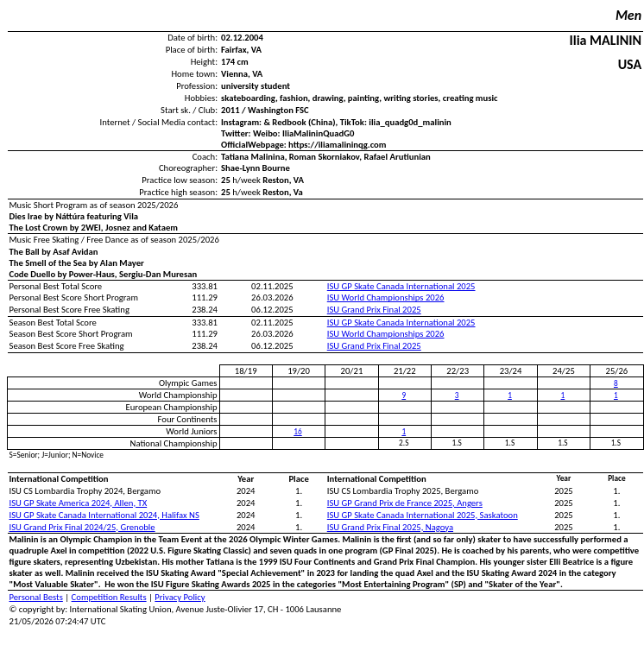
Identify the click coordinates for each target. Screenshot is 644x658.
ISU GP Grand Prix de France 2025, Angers (405, 503)
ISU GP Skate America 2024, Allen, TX (78, 503)
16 (297, 432)
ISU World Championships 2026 (386, 297)
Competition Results (109, 597)
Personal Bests (36, 597)
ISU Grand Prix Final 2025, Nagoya (390, 527)
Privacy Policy (180, 597)
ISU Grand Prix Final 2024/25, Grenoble (82, 527)
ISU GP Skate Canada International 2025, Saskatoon (422, 515)
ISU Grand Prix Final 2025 (374, 309)
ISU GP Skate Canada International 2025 (401, 286)
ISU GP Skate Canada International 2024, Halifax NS (104, 515)
